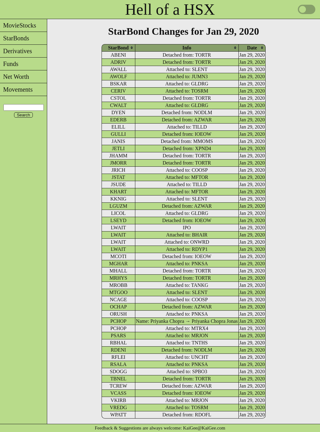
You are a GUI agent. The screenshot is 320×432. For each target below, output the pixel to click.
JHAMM (118, 155)
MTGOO (118, 292)
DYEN (118, 112)
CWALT (118, 105)
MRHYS (118, 278)
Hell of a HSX (170, 9)
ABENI (118, 55)
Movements (16, 89)
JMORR (118, 162)
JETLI (118, 148)
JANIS (118, 141)
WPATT (118, 414)
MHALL (118, 270)
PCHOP (118, 321)
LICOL (118, 213)
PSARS (118, 335)
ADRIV (118, 62)
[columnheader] (118, 47)
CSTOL (118, 98)
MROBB (118, 285)
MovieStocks (18, 25)
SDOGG (118, 371)
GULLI (118, 134)
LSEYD (118, 220)
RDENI (118, 350)
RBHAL (118, 342)
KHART (118, 191)
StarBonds (14, 38)
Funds (9, 63)
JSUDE (118, 184)
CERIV (118, 91)
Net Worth (14, 76)
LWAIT (118, 227)
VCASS (118, 393)
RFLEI (118, 357)
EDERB (118, 119)
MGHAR (118, 263)
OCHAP (118, 306)
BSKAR (118, 83)
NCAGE (118, 299)
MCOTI (118, 256)
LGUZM (118, 206)
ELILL (118, 127)
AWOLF (118, 76)
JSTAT (118, 177)
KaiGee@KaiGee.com (204, 427)
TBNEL (118, 378)
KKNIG (118, 198)
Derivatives (16, 51)
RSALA (118, 364)
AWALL (118, 69)
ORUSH (118, 314)
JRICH (118, 170)
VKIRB (118, 400)
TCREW (118, 386)
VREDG (118, 407)
